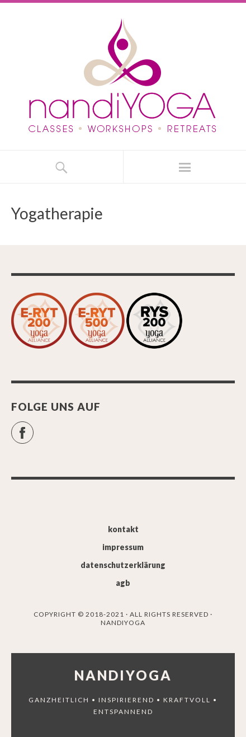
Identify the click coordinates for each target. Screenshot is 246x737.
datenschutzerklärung (123, 565)
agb (123, 583)
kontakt (123, 529)
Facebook (33, 428)
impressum (123, 547)
